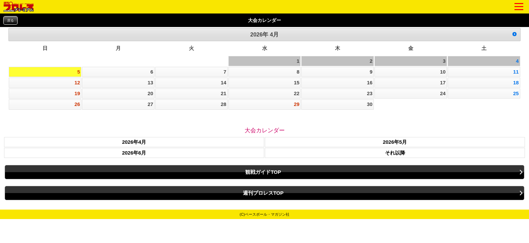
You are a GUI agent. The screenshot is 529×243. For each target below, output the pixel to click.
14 (223, 82)
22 (297, 93)
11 (516, 72)
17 (443, 82)
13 (150, 82)
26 (77, 104)
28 (223, 104)
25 (516, 93)
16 (370, 82)
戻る (10, 20)
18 (516, 82)
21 (223, 93)
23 (370, 93)
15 (297, 82)
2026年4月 (134, 142)
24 (443, 93)
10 (443, 72)
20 (150, 93)
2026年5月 (395, 142)
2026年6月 (134, 153)
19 (77, 93)
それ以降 (395, 153)
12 (77, 82)
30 (370, 104)
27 (150, 104)
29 (297, 104)
